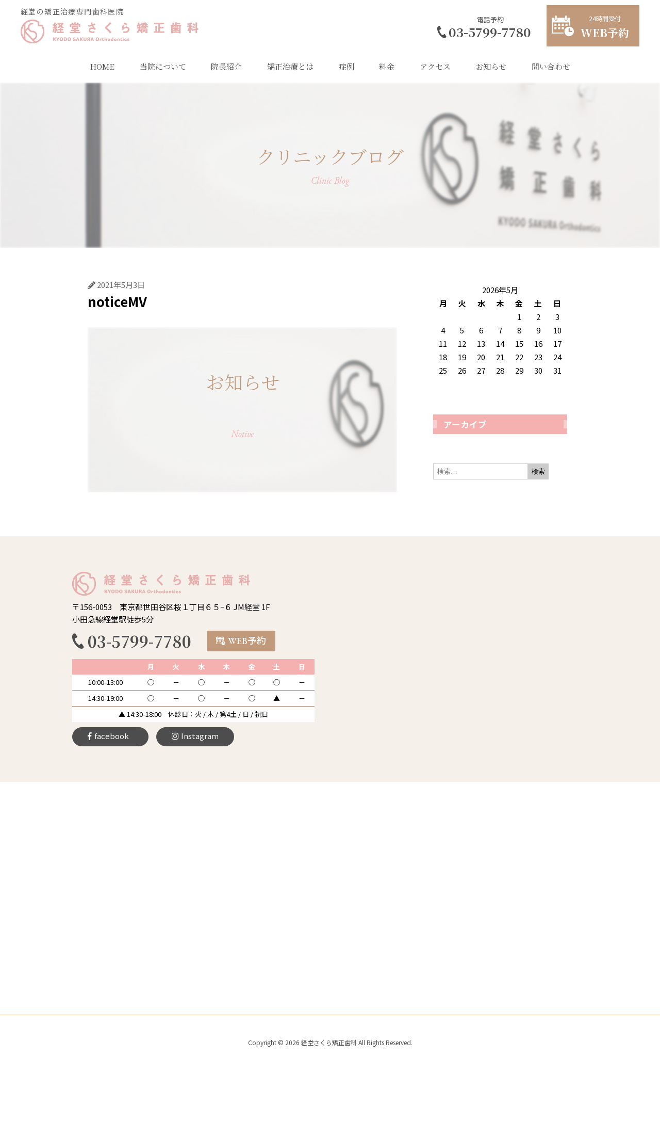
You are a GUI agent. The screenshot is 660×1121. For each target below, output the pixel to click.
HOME (102, 66)
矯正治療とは (290, 66)
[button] (241, 641)
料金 (386, 66)
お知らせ (490, 66)
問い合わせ (551, 66)
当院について (163, 66)
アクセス (435, 66)
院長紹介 (226, 66)
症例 (346, 66)
